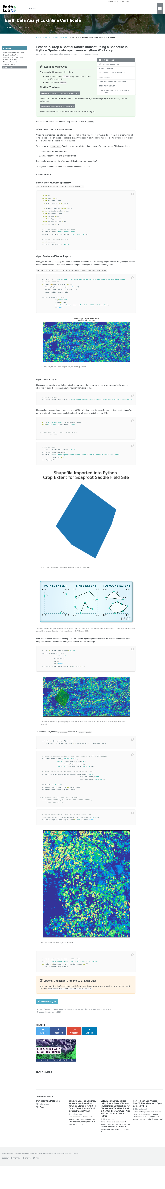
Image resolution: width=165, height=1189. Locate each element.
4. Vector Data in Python (10, 63)
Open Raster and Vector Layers (113, 85)
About (95, 9)
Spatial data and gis (95, 1035)
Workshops (62, 9)
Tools (75, 9)
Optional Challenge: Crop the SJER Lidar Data (114, 96)
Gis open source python (62, 40)
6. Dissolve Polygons (9, 68)
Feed (38, 1182)
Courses (47, 9)
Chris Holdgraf (64, 56)
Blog (85, 9)
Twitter (16, 1182)
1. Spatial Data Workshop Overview (14, 55)
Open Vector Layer (107, 90)
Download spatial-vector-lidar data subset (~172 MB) (60, 96)
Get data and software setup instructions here (58, 110)
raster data (108, 1035)
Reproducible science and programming (62, 1035)
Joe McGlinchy (52, 56)
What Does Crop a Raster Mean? (113, 76)
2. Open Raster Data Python (12, 58)
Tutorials (34, 9)
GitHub (27, 1182)
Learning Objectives (110, 67)
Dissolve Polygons (48, 1027)
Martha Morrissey (78, 56)
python (81, 1035)
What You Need (106, 71)
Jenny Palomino (91, 56)
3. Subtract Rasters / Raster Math (13, 60)
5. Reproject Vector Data (11, 65)
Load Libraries (106, 81)
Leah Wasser (41, 56)
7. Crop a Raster (8, 71)
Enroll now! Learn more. (18, 29)
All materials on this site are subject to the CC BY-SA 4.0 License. (49, 1177)
